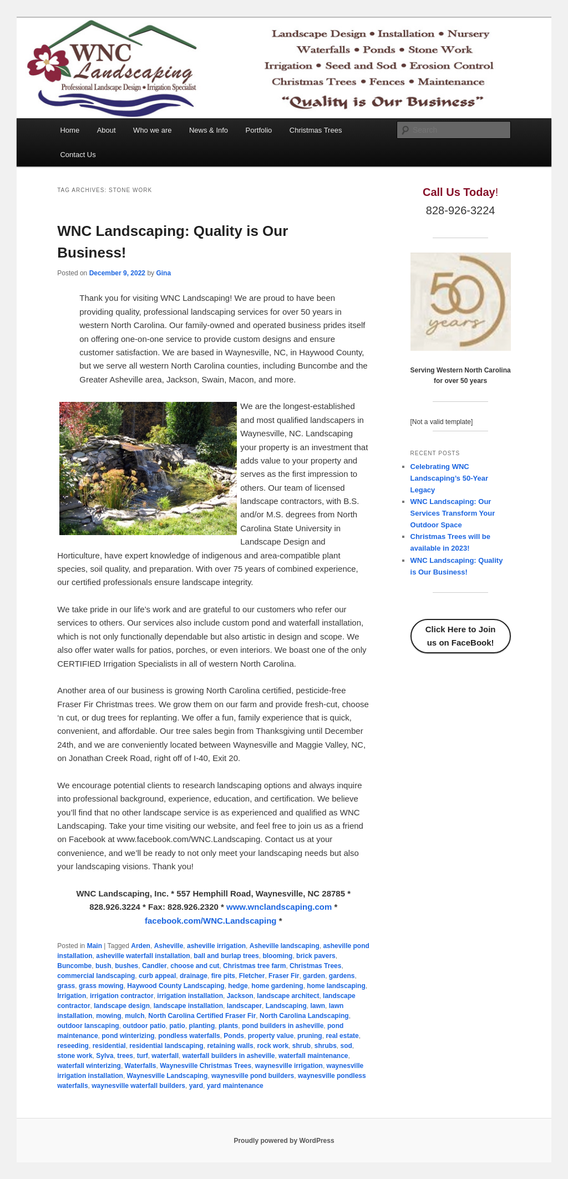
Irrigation (71, 996)
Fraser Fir (283, 976)
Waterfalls (140, 1066)
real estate (342, 1036)
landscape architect (288, 996)
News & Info (208, 130)
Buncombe (74, 966)
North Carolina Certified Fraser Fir (202, 1016)
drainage (193, 976)
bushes (126, 966)
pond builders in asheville (282, 1026)
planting (202, 1026)
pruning (309, 1036)
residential (109, 1046)
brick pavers (316, 956)
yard (196, 1086)
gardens (342, 976)
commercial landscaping (96, 976)
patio (177, 1026)
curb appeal (157, 976)
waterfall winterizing (89, 1066)
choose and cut (194, 966)
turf (142, 1056)
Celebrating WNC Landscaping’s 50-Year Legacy (449, 478)
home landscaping (336, 986)
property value (271, 1036)
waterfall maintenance (313, 1056)
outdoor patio (144, 1026)
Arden (140, 946)
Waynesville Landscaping (167, 1076)
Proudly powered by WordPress (284, 1141)
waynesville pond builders (252, 1076)
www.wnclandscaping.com (279, 906)
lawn (317, 1006)
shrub (301, 1046)
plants (228, 1026)
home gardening (277, 986)
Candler (154, 966)
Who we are (152, 130)
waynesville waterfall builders (138, 1086)
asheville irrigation (216, 946)
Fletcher (252, 976)
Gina (163, 273)
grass (66, 986)
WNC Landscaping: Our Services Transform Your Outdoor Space (452, 513)
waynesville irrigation (289, 1066)
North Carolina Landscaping (304, 1016)
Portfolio (259, 130)
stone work (74, 1056)
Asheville (169, 946)
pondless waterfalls (189, 1036)
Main (94, 946)
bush (103, 966)
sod (346, 1046)
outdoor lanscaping (88, 1026)
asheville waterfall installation (143, 956)
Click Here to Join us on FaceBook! (460, 635)
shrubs (326, 1046)
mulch (134, 1016)
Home (69, 130)
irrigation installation (190, 996)
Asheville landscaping (285, 946)
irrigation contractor (122, 996)
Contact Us (77, 154)
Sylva (104, 1056)
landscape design (122, 1006)
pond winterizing (128, 1036)
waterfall (165, 1056)
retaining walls (230, 1046)
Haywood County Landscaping (175, 986)
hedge (237, 986)
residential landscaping (166, 1046)
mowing (108, 1016)
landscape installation (188, 1006)
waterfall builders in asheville (228, 1056)
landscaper (244, 1006)
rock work (272, 1046)
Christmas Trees (316, 130)
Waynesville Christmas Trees (205, 1066)
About (106, 130)
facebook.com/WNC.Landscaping (211, 920)
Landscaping (286, 1006)
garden (314, 976)
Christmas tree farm (254, 966)
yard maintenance (235, 1086)
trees (125, 1056)
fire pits (223, 976)
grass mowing (101, 986)
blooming (277, 956)
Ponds (234, 1036)
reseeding (73, 1046)
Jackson (240, 996)
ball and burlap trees (226, 956)
